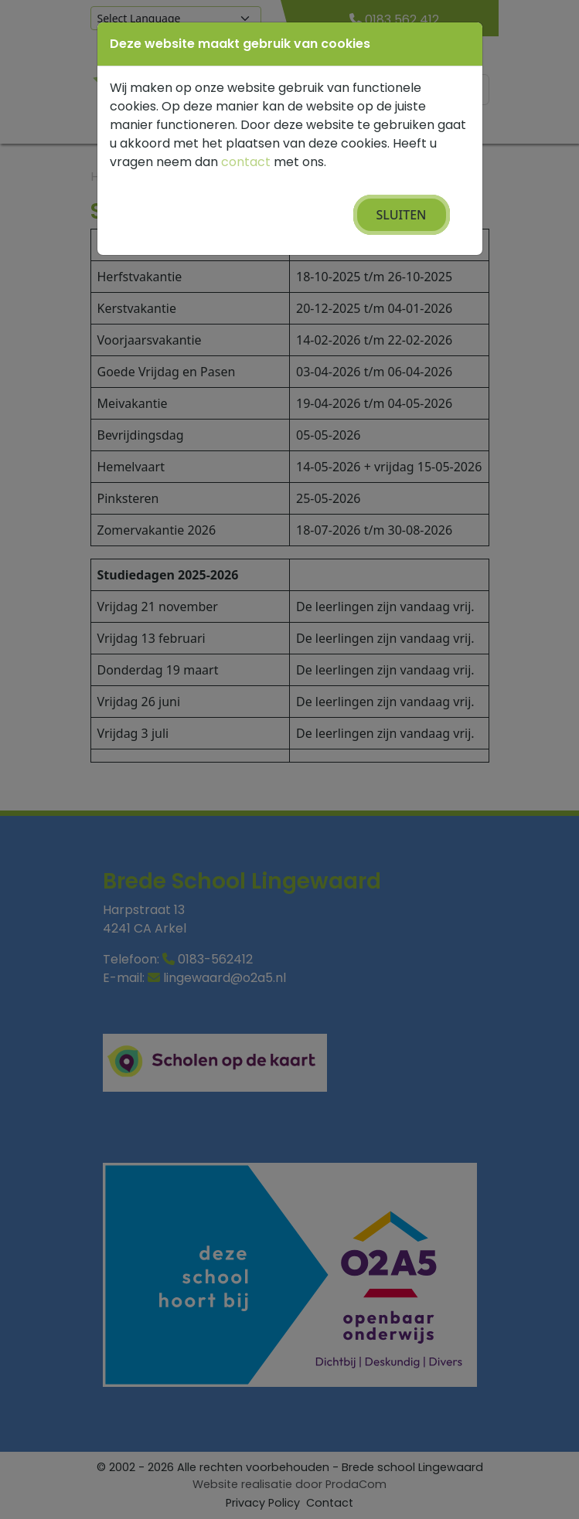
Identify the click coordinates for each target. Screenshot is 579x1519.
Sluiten (401, 214)
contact (246, 162)
